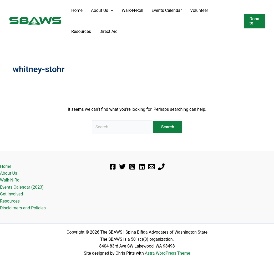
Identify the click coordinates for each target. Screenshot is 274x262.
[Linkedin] (142, 166)
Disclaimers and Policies (23, 207)
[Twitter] (122, 166)
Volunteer (199, 10)
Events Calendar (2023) (22, 187)
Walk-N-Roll (132, 10)
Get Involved (11, 194)
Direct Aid (108, 31)
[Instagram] (132, 166)
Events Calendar (167, 10)
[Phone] (161, 166)
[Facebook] (112, 166)
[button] (110, 10)
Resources (81, 31)
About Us (102, 10)
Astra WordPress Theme (167, 253)
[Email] (151, 166)
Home (77, 10)
